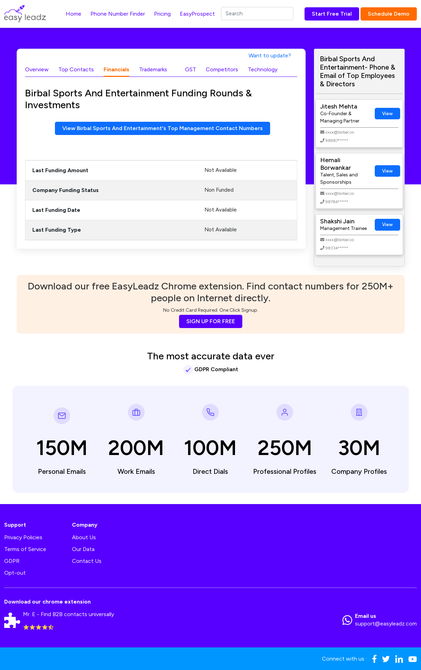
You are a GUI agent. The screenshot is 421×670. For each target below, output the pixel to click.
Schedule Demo (389, 13)
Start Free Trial (332, 13)
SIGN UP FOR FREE (210, 321)
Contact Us (87, 561)
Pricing (162, 13)
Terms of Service (25, 549)
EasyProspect (197, 13)
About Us (84, 537)
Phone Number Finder (117, 13)
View (387, 113)
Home (73, 13)
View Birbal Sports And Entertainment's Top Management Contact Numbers (162, 128)
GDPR (11, 561)
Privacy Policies (23, 537)
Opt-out (15, 572)
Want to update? (270, 55)
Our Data (83, 549)
